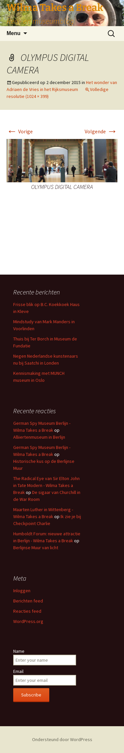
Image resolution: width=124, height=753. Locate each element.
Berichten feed (28, 601)
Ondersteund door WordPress (62, 739)
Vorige (20, 131)
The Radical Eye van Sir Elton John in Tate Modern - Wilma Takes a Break (46, 485)
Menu (14, 33)
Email (18, 671)
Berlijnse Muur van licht (35, 548)
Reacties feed (27, 611)
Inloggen (21, 591)
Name (18, 651)
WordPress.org (28, 621)
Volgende (101, 131)
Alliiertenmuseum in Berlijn (39, 437)
